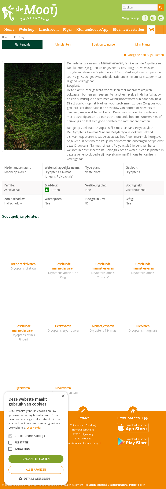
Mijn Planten (143, 44)
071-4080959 (84, 438)
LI (161, 18)
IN (153, 18)
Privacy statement (73, 484)
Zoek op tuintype (103, 44)
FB (145, 18)
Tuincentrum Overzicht (123, 484)
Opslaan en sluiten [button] (35, 459)
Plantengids (22, 44)
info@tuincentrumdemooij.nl (84, 443)
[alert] (36, 438)
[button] (35, 478)
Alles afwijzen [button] (36, 469)
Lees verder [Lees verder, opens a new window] (34, 427)
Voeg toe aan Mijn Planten (146, 55)
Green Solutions (97, 484)
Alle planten (63, 44)
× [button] (62, 396)
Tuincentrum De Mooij (83, 425)
